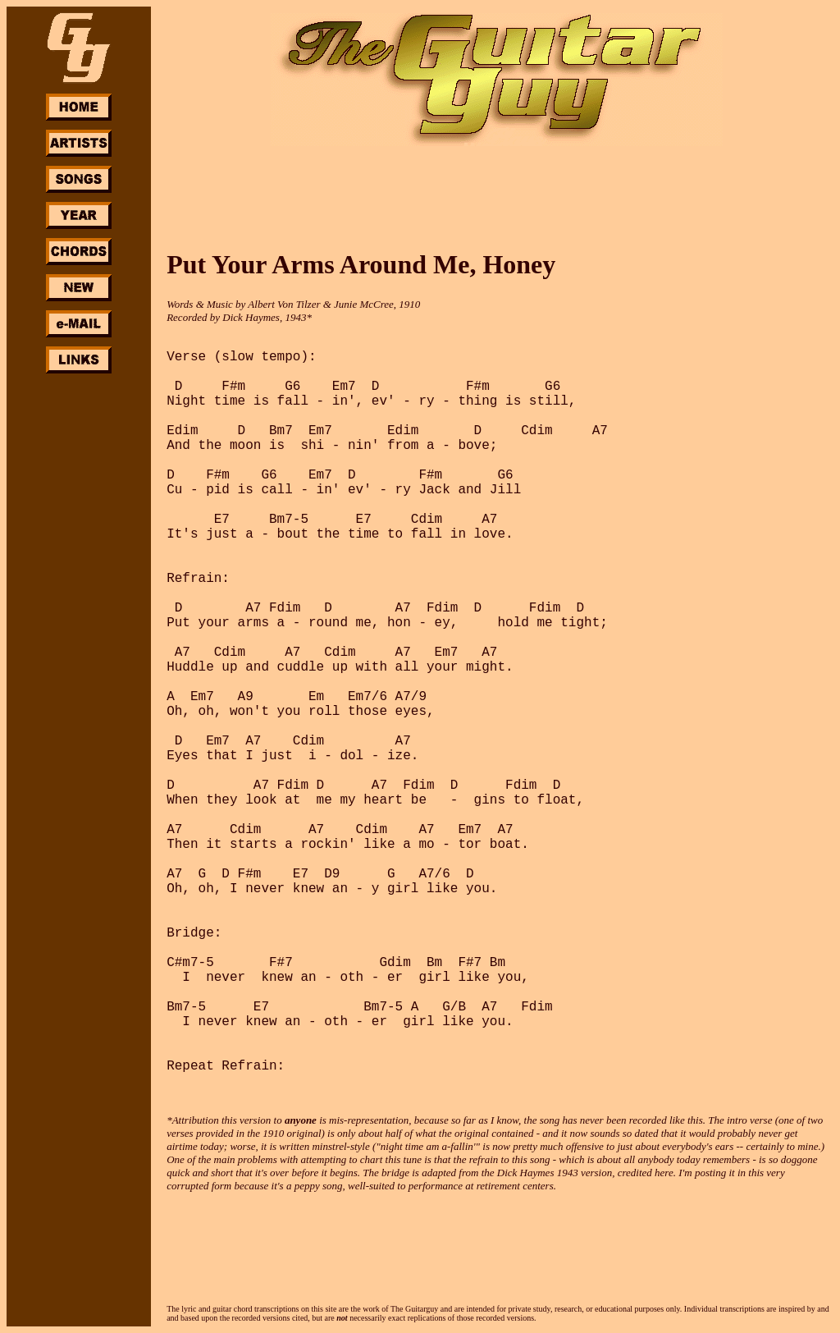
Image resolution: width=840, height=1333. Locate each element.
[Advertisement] (78, 622)
